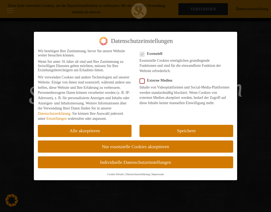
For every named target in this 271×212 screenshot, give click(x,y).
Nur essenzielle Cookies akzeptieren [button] (135, 146)
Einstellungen (56, 119)
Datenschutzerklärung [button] (137, 174)
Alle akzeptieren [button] (84, 130)
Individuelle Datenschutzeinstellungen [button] (135, 162)
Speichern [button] (186, 130)
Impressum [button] (158, 174)
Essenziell (152, 54)
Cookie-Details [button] (115, 174)
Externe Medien (157, 80)
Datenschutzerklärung (54, 114)
